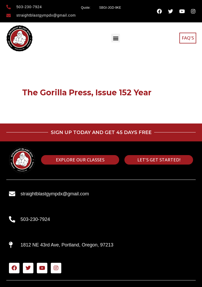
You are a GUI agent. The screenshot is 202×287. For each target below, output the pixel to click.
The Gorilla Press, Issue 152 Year (87, 92)
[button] (115, 38)
